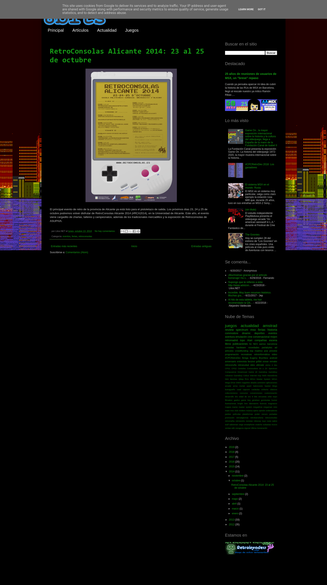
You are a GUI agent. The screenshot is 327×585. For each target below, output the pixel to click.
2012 (232, 524)
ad (276, 347)
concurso (244, 393)
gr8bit (259, 361)
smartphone (249, 424)
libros (228, 343)
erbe (270, 396)
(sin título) (250, 209)
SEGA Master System (260, 379)
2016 (232, 461)
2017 (232, 456)
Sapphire (246, 382)
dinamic (246, 333)
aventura (230, 336)
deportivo (259, 333)
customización (270, 393)
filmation (229, 400)
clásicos (273, 389)
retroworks (240, 421)
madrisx (259, 351)
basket (267, 386)
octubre (236, 480)
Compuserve (230, 372)
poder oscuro (261, 414)
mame (235, 407)
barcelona (272, 344)
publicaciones (240, 343)
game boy (246, 400)
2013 (232, 519)
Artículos (80, 30)
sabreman (233, 424)
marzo (236, 508)
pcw (266, 351)
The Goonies (252, 234)
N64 (227, 379)
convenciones (256, 393)
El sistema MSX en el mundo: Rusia (257, 186)
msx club (234, 410)
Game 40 (252, 372)
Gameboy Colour (241, 375)
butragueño (230, 389)
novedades (253, 347)
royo (264, 421)
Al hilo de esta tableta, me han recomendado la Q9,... (245, 301)
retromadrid (231, 340)
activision (261, 382)
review (229, 329)
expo (275, 396)
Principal (56, 30)
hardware (241, 347)
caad (239, 389)
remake (273, 361)
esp (251, 351)
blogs (274, 386)
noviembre (238, 475)
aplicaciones (271, 382)
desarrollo (229, 396)
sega (241, 424)
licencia (263, 403)
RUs (247, 379)
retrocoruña (230, 365)
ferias (74, 236)
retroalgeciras (242, 417)
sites (252, 365)
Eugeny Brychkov (259, 358)
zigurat (247, 428)
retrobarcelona (256, 417)
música (249, 410)
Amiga (245, 358)
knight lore (243, 403)
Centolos (242, 368)
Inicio (134, 246)
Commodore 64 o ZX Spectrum (262, 368)
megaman (267, 407)
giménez (256, 400)
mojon (273, 336)
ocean (266, 361)
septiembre (238, 494)
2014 (232, 471)
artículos (229, 351)
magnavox (272, 403)
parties (228, 414)
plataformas (248, 414)
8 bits (274, 365)
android (273, 358)
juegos (231, 325)
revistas (249, 421)
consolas (229, 347)
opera (255, 410)
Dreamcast (242, 372)
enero (235, 513)
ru (250, 343)
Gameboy (263, 372)
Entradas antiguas (201, 246)
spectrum (242, 329)
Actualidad (107, 30)
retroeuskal (243, 365)
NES (255, 344)
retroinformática (262, 354)
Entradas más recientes (64, 246)
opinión (262, 410)
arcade (228, 386)
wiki (233, 428)
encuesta (262, 396)
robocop (257, 421)
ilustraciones (230, 403)
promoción (229, 417)
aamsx (262, 344)
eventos (66, 236)
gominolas (265, 400)
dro (236, 396)
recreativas (246, 354)
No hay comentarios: (105, 231)
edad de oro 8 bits (248, 396)
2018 (232, 451)
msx (253, 329)
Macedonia (272, 375)
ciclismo (264, 389)
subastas (267, 424)
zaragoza (239, 428)
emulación (241, 336)
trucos (274, 424)
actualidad (250, 325)
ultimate (260, 365)
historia (272, 329)
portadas (273, 414)
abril (234, 503)
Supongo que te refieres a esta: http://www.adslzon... (245, 284)
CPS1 (227, 368)
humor (274, 400)
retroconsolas (85, 236)
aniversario (230, 361)
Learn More (246, 9)
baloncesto (258, 386)
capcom (246, 389)
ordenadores (271, 410)
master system (245, 407)
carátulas (256, 389)
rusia (269, 421)
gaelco (237, 400)
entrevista (242, 361)
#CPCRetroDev (232, 358)
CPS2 (234, 368)
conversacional (261, 336)
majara (228, 407)
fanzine (251, 361)
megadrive (258, 407)
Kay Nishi (262, 375)
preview (273, 351)
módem (242, 410)
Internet (253, 375)
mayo (235, 498)
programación (232, 354)
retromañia (230, 421)
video (274, 354)
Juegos (132, 30)
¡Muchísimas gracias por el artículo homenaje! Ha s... (247, 276)
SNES (238, 382)
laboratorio (253, 403)
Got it (261, 9)
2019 (232, 447)
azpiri (249, 386)
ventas (228, 428)
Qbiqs (241, 379)
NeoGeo (233, 379)
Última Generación (259, 428)
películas (237, 414)
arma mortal (239, 386)
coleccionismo (231, 393)
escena (273, 340)
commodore (231, 333)
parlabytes (267, 347)
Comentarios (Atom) (77, 252)
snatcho (258, 424)
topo (242, 340)
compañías (261, 340)
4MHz (267, 365)
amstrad (270, 325)
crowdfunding (241, 351)
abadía (254, 382)
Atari (249, 340)
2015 (232, 466)
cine (250, 336)
